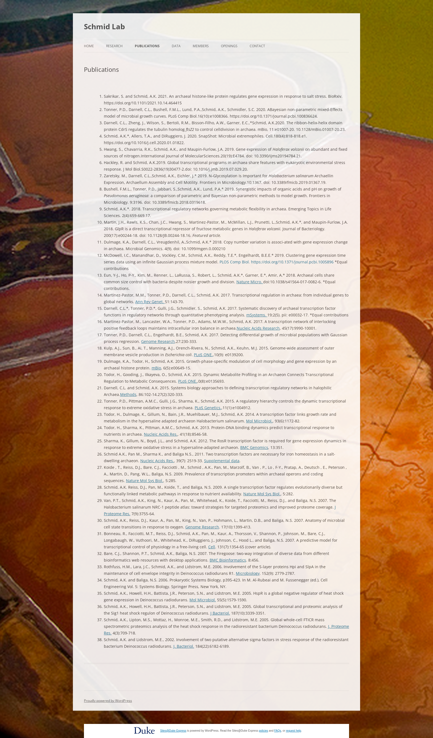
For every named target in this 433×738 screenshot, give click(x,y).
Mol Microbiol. (259, 421)
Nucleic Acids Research (258, 328)
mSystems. (256, 315)
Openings (229, 46)
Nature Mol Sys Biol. (144, 480)
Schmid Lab (104, 26)
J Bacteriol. (220, 613)
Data (176, 46)
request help (293, 730)
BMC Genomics (254, 447)
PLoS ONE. (203, 354)
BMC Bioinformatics (228, 560)
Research (114, 46)
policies (263, 730)
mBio (156, 368)
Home (89, 46)
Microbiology (248, 573)
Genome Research (158, 341)
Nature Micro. (249, 281)
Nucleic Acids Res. (161, 434)
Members (201, 46)
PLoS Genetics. (208, 407)
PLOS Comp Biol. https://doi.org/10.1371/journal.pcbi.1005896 (276, 261)
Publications (147, 46)
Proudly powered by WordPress (108, 700)
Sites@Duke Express (173, 730)
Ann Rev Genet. (150, 301)
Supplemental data (221, 460)
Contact (257, 46)
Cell (211, 546)
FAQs (277, 730)
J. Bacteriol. (183, 646)
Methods (128, 394)
